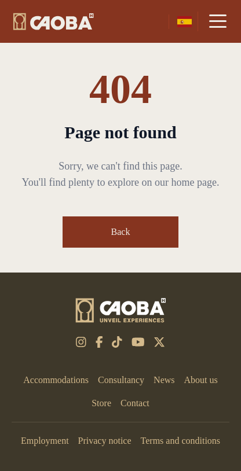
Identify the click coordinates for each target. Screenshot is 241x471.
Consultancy (121, 380)
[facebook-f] (99, 342)
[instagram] (81, 342)
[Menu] (217, 21)
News (164, 380)
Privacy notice (105, 441)
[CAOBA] (53, 21)
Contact (135, 403)
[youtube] (138, 342)
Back (120, 232)
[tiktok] (117, 342)
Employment (45, 441)
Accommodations (56, 380)
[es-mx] (184, 21)
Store (101, 403)
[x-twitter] (159, 342)
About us (201, 380)
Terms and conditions (181, 441)
